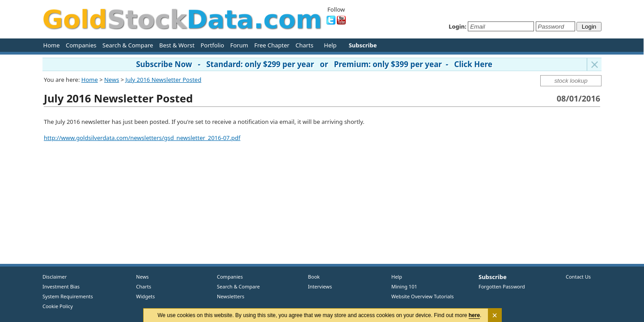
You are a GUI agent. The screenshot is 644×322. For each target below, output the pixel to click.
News (111, 80)
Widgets (142, 296)
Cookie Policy (57, 306)
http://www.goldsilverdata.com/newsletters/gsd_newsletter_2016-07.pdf (142, 138)
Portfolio (212, 45)
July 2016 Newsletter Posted (164, 80)
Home (51, 45)
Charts (305, 45)
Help (330, 45)
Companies (81, 45)
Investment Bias (61, 286)
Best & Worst (177, 45)
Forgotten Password (502, 286)
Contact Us (578, 276)
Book (312, 276)
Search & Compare (127, 45)
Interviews (318, 286)
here (474, 315)
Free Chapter (271, 45)
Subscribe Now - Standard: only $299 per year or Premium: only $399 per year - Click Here (314, 64)
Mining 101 (404, 286)
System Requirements (67, 296)
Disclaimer (54, 276)
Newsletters (230, 296)
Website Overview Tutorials (422, 296)
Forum (239, 45)
